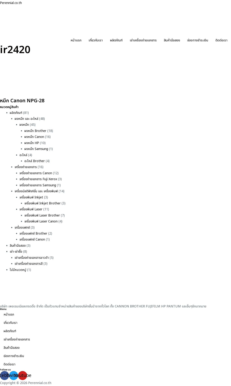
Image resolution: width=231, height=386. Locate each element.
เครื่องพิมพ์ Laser (31, 209)
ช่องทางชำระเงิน (197, 40)
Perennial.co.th (11, 3)
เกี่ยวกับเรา (96, 40)
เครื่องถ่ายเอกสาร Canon (36, 173)
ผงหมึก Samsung (36, 149)
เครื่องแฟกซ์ (22, 227)
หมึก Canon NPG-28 (26, 100)
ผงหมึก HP (32, 143)
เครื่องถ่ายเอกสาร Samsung (38, 185)
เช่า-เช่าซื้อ (16, 251)
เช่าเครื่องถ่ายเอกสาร (143, 40)
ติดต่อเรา (221, 40)
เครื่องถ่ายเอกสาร (26, 167)
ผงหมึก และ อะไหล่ (27, 118)
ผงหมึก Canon (34, 136)
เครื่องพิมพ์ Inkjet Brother (43, 203)
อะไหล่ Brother (34, 161)
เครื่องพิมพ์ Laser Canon (41, 221)
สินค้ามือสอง (172, 40)
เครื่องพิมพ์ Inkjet (31, 197)
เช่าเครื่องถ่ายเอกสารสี (29, 263)
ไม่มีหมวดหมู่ (18, 269)
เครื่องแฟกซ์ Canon (32, 239)
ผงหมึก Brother (35, 130)
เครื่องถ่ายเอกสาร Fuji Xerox (39, 179)
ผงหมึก (24, 124)
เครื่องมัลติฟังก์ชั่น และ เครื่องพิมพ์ (37, 191)
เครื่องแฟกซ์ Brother (33, 233)
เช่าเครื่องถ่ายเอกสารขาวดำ (32, 257)
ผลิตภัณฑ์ (116, 40)
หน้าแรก (76, 40)
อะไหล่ (23, 155)
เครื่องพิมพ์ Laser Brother (43, 215)
